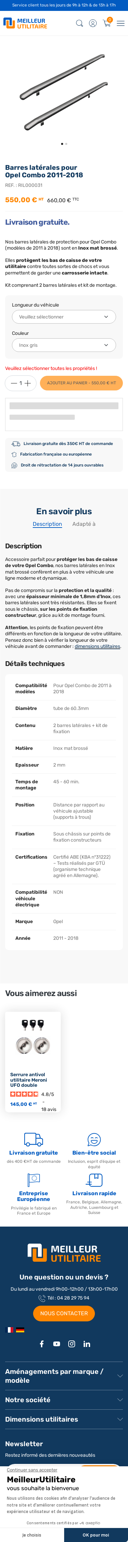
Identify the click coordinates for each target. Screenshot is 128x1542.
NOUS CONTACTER (64, 1313)
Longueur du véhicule (35, 305)
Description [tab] (47, 524)
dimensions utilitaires (97, 646)
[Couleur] (64, 345)
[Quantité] (21, 383)
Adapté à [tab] (84, 524)
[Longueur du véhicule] (64, 317)
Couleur (20, 333)
